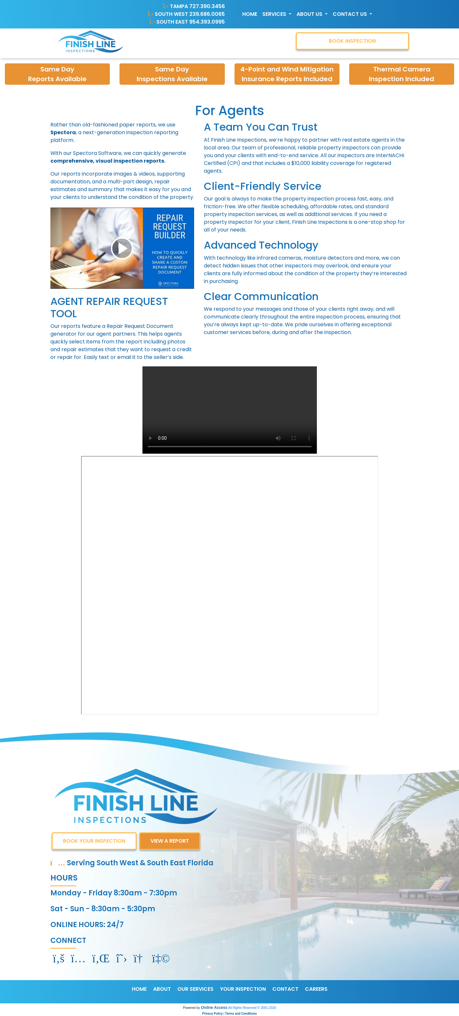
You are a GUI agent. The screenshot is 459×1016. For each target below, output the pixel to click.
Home (249, 14)
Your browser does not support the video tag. (229, 410)
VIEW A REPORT (170, 841)
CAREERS (316, 989)
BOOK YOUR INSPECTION (94, 841)
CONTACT (285, 989)
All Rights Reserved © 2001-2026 (252, 1008)
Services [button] (274, 14)
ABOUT (162, 989)
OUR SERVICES (195, 989)
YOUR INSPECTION (243, 989)
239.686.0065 (207, 14)
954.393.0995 (207, 22)
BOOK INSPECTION (352, 41)
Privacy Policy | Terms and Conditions (229, 1013)
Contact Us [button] (350, 14)
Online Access (214, 1007)
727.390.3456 (207, 6)
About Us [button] (310, 14)
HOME (139, 989)
